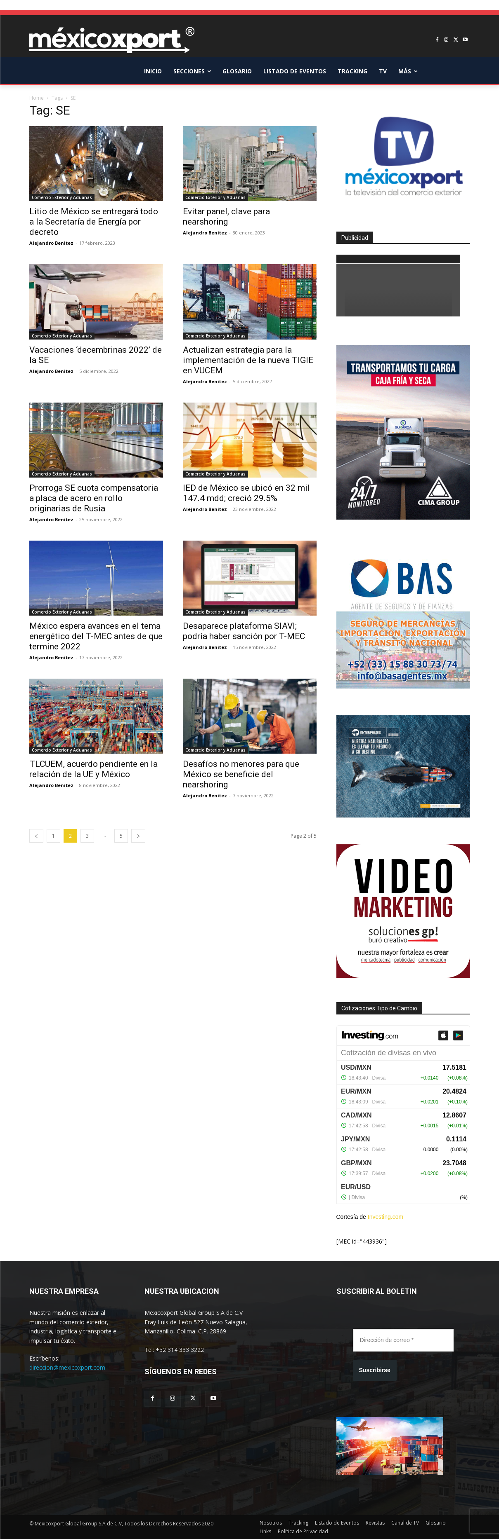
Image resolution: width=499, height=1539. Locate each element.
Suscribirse (374, 1370)
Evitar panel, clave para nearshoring (226, 216)
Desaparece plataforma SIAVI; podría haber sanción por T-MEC (244, 631)
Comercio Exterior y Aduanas (62, 197)
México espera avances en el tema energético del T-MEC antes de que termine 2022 (96, 636)
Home (36, 97)
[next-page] (138, 836)
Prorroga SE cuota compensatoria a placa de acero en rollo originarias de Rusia (93, 498)
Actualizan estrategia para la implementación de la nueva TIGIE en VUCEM (248, 360)
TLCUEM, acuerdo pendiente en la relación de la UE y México (93, 769)
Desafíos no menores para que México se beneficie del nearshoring (241, 774)
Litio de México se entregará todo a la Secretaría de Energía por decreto (93, 221)
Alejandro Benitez (51, 243)
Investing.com (385, 1216)
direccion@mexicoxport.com (67, 1367)
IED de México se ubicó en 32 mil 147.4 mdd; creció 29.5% (246, 493)
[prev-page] (36, 836)
